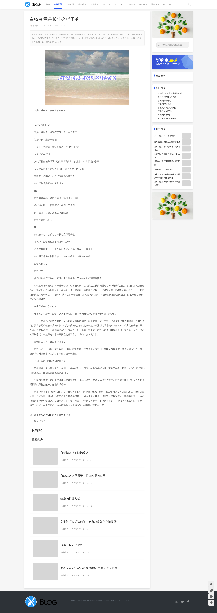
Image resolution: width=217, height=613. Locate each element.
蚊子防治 (119, 4)
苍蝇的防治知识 (164, 101)
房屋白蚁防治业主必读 (163, 169)
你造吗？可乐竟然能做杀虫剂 (170, 93)
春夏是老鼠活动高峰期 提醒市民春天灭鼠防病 (88, 568)
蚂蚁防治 (106, 4)
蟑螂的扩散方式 (70, 498)
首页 (48, 4)
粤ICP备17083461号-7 (120, 600)
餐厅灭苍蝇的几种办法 (167, 97)
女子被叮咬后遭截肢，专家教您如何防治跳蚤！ (89, 521)
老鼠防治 (70, 4)
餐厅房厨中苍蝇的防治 (167, 108)
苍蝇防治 (131, 4)
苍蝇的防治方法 (164, 115)
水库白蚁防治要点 (71, 545)
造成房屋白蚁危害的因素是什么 (54, 414)
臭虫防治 (94, 4)
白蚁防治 (58, 4)
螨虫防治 (155, 4)
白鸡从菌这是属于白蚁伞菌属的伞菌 (82, 475)
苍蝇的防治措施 (164, 104)
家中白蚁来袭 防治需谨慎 (164, 136)
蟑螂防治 (82, 4)
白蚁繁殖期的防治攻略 (74, 452)
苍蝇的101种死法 (165, 111)
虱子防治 (167, 4)
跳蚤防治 (143, 4)
